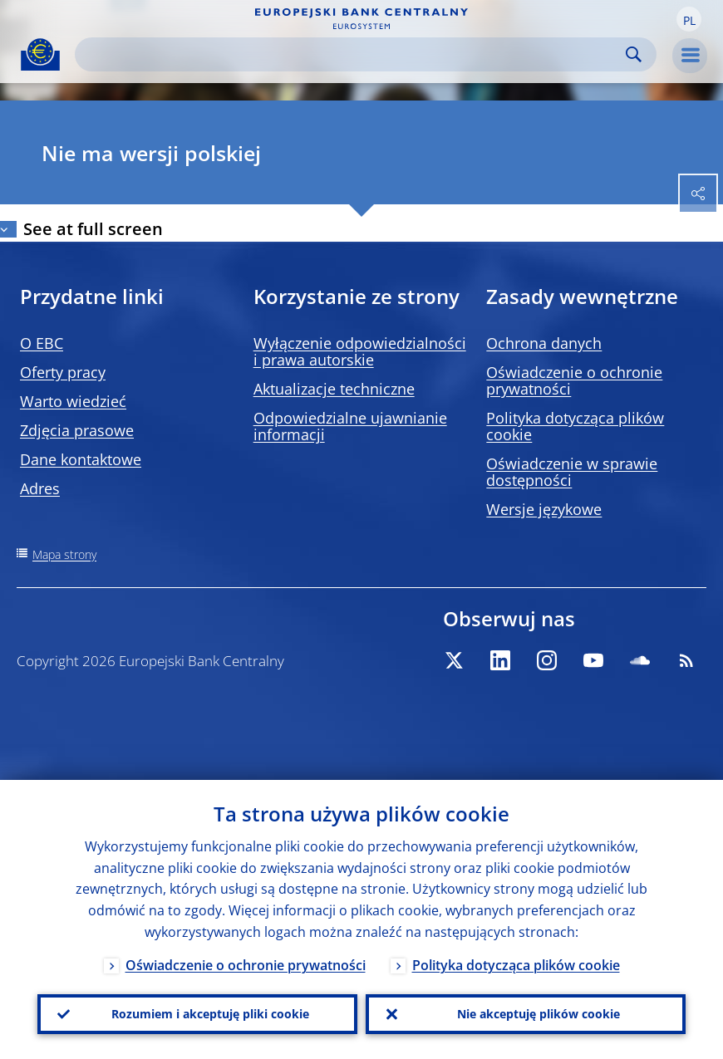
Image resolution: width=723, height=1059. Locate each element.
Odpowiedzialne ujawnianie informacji (350, 426)
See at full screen (93, 229)
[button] (688, 19)
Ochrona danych (544, 343)
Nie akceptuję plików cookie (538, 1014)
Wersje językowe (544, 509)
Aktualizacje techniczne (334, 389)
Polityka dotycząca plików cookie (575, 426)
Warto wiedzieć (73, 401)
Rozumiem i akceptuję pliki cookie (210, 1014)
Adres (40, 488)
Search (633, 54)
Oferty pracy (63, 372)
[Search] (352, 54)
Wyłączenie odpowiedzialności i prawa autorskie (359, 351)
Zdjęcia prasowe (77, 430)
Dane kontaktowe (80, 459)
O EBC (41, 343)
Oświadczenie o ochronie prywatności (574, 380)
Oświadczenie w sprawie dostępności (571, 472)
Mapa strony (64, 554)
